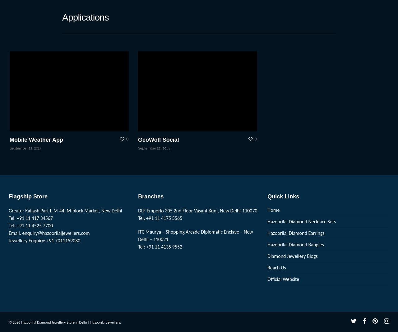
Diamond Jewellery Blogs (292, 256)
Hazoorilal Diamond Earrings (295, 233)
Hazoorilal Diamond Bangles (295, 245)
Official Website (283, 279)
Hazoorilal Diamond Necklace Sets (301, 222)
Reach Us (276, 268)
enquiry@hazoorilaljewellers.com (56, 233)
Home (273, 210)
